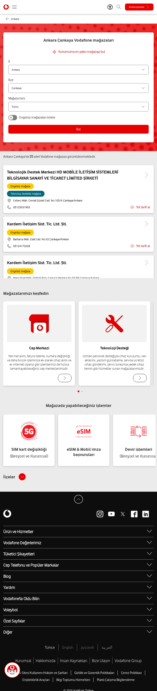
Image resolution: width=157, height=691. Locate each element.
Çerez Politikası (131, 673)
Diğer (7, 632)
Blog (7, 576)
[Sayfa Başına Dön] (78, 499)
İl (9, 62)
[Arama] (118, 7)
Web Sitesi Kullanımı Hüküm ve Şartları (41, 673)
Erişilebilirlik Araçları (36, 680)
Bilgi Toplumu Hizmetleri (73, 680)
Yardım (9, 587)
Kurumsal (23, 660)
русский (87, 647)
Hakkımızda (45, 660)
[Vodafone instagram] (100, 514)
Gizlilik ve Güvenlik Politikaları (94, 673)
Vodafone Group (128, 660)
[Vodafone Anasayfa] (6, 7)
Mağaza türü (16, 98)
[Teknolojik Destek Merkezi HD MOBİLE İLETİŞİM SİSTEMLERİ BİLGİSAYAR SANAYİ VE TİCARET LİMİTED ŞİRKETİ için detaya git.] (146, 174)
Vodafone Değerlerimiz (22, 542)
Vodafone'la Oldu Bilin (21, 598)
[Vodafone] (7, 514)
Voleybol (10, 609)
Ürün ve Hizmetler (18, 531)
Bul (78, 129)
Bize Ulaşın (101, 660)
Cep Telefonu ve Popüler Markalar (31, 565)
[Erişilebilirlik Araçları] (110, 7)
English (67, 647)
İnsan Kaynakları (73, 660)
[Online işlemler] (139, 7)
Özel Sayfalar (14, 621)
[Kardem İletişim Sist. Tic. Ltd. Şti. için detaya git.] (146, 223)
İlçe (10, 80)
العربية (107, 647)
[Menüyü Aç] (14, 7)
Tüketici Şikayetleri (18, 553)
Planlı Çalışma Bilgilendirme (116, 680)
